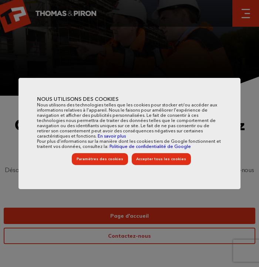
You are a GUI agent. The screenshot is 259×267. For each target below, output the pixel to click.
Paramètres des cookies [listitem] (100, 159)
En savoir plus (112, 136)
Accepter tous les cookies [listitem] (161, 159)
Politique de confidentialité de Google (150, 147)
